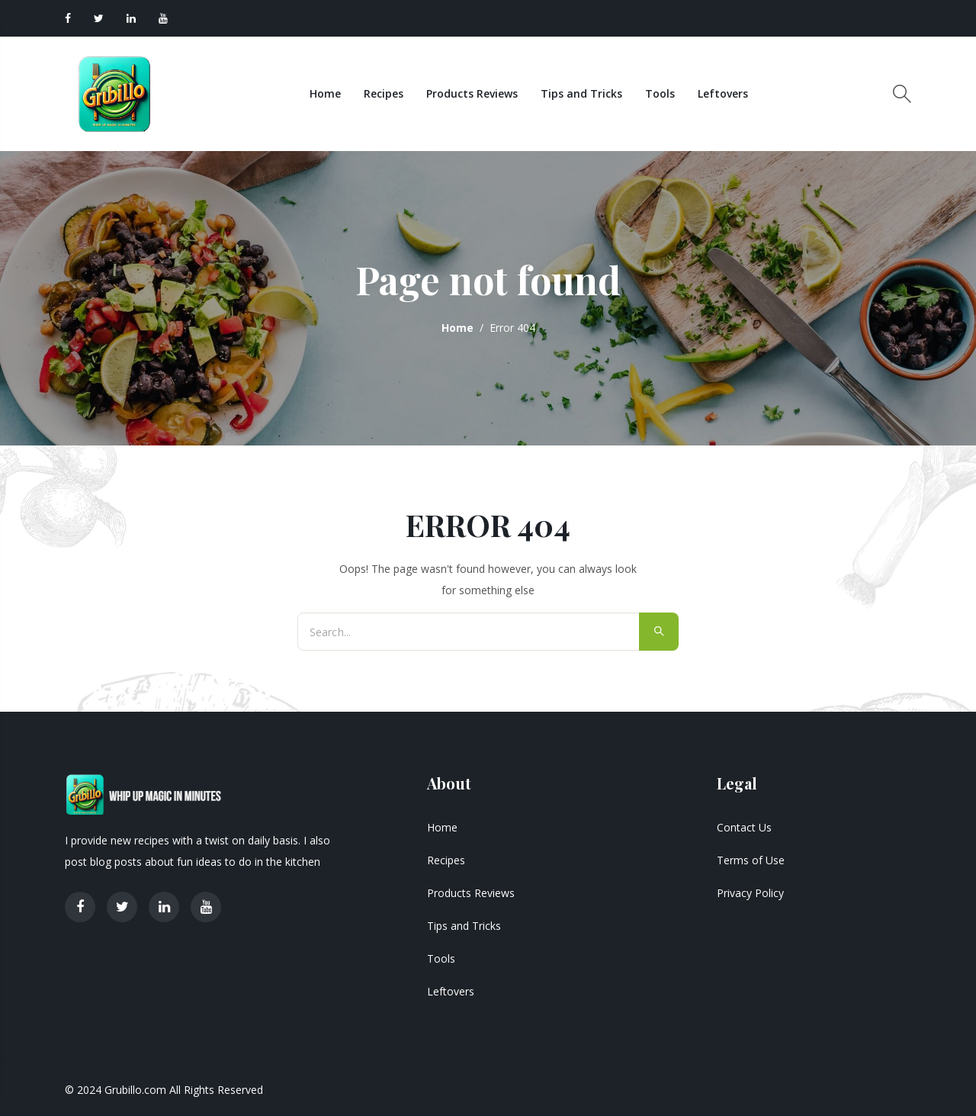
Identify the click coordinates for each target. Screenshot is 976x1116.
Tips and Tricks (581, 93)
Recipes (383, 93)
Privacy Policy (750, 893)
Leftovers (723, 93)
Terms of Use (751, 860)
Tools (660, 93)
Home (325, 93)
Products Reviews (472, 93)
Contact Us (744, 827)
